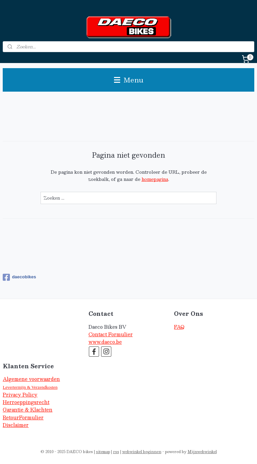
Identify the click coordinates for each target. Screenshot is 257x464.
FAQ (179, 327)
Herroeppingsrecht (26, 402)
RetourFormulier (23, 417)
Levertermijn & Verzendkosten (30, 387)
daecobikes (19, 277)
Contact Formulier (111, 334)
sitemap (103, 451)
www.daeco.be (105, 342)
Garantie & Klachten (27, 410)
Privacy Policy (20, 395)
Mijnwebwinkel (202, 451)
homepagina (155, 179)
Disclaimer (16, 425)
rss (116, 451)
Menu (128, 79)
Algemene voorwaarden (31, 379)
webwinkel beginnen (141, 451)
